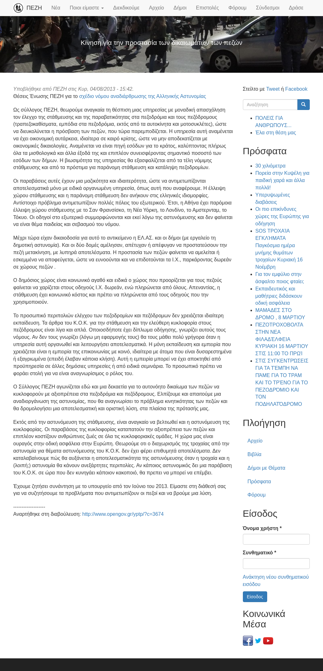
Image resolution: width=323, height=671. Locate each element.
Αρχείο (156, 7)
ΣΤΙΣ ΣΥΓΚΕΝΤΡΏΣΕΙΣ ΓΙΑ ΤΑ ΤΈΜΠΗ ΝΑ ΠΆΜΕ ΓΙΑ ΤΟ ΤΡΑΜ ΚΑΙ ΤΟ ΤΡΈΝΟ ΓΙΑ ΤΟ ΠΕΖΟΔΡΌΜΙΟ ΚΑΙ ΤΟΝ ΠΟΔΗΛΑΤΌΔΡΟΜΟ (281, 382)
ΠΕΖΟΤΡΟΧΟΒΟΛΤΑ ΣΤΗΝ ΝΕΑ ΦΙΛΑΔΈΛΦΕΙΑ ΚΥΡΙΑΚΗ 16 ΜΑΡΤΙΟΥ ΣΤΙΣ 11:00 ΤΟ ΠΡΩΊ (281, 339)
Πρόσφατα (259, 481)
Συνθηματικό (259, 552)
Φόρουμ (237, 7)
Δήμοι (179, 7)
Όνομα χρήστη (262, 528)
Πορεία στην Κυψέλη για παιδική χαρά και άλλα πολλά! (282, 180)
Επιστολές (207, 7)
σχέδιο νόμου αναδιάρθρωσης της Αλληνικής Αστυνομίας (142, 96)
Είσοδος (255, 596)
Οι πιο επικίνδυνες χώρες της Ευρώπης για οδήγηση (282, 216)
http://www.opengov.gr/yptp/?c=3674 (123, 514)
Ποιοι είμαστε (87, 7)
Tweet (273, 89)
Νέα (55, 7)
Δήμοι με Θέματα (266, 468)
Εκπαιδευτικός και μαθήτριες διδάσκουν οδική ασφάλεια (278, 296)
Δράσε (296, 7)
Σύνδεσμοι (267, 7)
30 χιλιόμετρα (270, 165)
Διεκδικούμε (126, 7)
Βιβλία (254, 454)
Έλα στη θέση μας (275, 132)
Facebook (296, 89)
